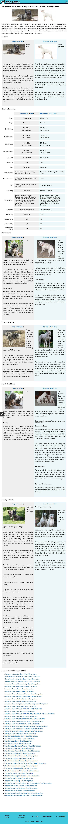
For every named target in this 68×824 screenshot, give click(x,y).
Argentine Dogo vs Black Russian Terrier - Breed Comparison (24, 721)
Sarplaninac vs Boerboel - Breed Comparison (19, 758)
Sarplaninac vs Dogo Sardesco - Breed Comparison (21, 788)
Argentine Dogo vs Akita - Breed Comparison (19, 691)
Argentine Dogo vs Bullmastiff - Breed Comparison (21, 699)
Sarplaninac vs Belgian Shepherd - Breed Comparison (22, 776)
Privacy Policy (7, 816)
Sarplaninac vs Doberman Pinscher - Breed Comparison (23, 746)
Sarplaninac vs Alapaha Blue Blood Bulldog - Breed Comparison (25, 763)
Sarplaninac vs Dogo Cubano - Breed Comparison (21, 786)
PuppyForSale (47, 816)
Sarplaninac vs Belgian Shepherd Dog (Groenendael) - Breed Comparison (28, 783)
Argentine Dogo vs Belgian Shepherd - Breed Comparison (23, 709)
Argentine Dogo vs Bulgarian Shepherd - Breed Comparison (24, 728)
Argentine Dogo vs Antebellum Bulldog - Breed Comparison (24, 731)
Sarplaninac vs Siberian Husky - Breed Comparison (21, 736)
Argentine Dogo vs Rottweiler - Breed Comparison (21, 686)
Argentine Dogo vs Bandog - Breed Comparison (20, 711)
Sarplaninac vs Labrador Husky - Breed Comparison (21, 766)
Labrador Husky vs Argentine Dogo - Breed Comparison (22, 681)
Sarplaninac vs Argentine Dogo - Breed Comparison (21, 768)
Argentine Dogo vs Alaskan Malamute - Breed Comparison (23, 696)
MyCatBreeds (60, 816)
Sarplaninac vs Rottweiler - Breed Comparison (19, 738)
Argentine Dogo (48, 41)
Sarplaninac (16, 41)
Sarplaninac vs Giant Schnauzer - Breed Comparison (22, 771)
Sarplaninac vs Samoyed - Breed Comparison (19, 748)
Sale (21, 41)
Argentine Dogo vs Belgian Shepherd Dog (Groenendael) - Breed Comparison (29, 714)
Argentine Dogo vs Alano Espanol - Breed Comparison (22, 723)
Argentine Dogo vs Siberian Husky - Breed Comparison (22, 684)
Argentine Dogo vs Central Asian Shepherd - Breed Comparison (25, 718)
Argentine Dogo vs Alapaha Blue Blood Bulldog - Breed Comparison (26, 704)
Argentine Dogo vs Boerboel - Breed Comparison (20, 701)
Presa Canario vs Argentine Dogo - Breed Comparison (22, 679)
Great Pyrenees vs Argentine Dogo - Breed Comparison (22, 676)
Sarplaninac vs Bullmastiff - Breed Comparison (20, 753)
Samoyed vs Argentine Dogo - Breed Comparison (20, 674)
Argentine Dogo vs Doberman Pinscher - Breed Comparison (24, 694)
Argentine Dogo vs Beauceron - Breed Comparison (21, 716)
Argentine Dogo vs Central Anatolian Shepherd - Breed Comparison (26, 726)
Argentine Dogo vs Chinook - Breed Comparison (20, 733)
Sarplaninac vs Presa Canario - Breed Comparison (21, 761)
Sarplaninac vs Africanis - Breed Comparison (19, 773)
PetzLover (35, 816)
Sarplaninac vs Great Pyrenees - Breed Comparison (21, 756)
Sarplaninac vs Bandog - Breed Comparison (19, 781)
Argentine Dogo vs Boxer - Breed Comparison (19, 689)
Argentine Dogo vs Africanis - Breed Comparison (20, 706)
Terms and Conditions (21, 816)
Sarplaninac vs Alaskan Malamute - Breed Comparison (22, 751)
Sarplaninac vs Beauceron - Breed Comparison (20, 790)
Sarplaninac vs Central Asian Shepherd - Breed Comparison (24, 793)
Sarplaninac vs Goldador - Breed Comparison (19, 778)
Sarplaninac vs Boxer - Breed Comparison (18, 741)
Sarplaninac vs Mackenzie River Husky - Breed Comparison (24, 795)
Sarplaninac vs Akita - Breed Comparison (18, 743)
